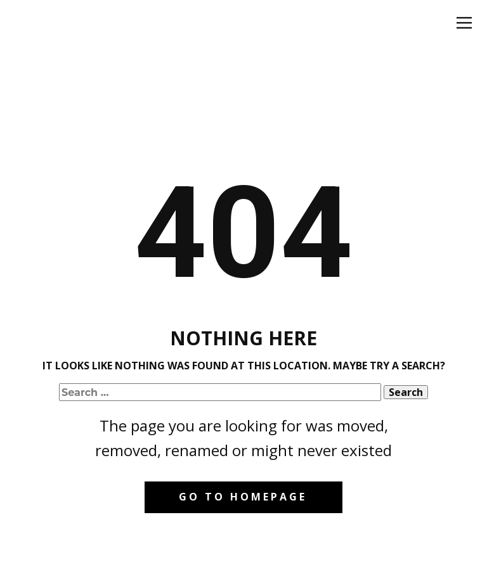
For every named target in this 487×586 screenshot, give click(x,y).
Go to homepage (243, 497)
